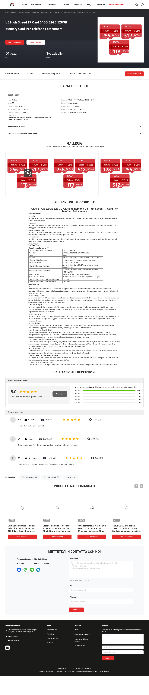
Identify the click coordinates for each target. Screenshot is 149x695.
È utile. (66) (95, 439)
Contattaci (76, 610)
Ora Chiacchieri (14, 42)
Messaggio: (74, 558)
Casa (7, 12)
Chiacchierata (35, 42)
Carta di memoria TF (51, 477)
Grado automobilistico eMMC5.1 (81, 640)
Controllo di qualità (52, 638)
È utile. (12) (97, 420)
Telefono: (73, 597)
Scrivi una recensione (60, 395)
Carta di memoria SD (29, 477)
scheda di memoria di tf (28, 12)
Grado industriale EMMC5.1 (82, 634)
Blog (89, 4)
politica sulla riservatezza (83, 668)
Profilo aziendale (52, 630)
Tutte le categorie (79, 645)
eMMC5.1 (77, 630)
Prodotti (14, 12)
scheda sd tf (70, 477)
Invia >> (108, 658)
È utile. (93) (99, 458)
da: (71, 585)
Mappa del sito (62, 668)
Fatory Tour (50, 634)
